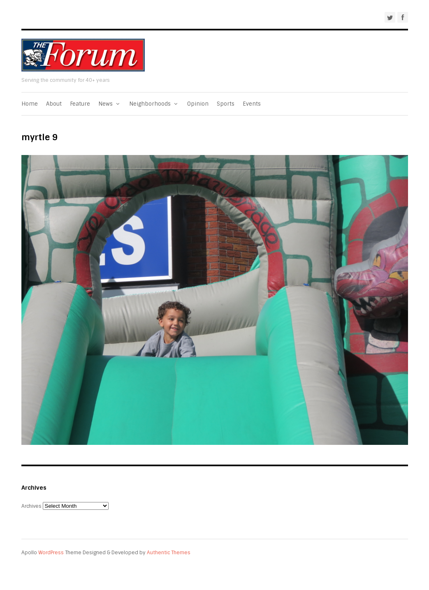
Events (252, 103)
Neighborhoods (154, 103)
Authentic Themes (168, 552)
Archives (31, 506)
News (109, 103)
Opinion (198, 103)
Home (29, 103)
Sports (225, 103)
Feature (80, 103)
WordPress (51, 552)
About (54, 103)
